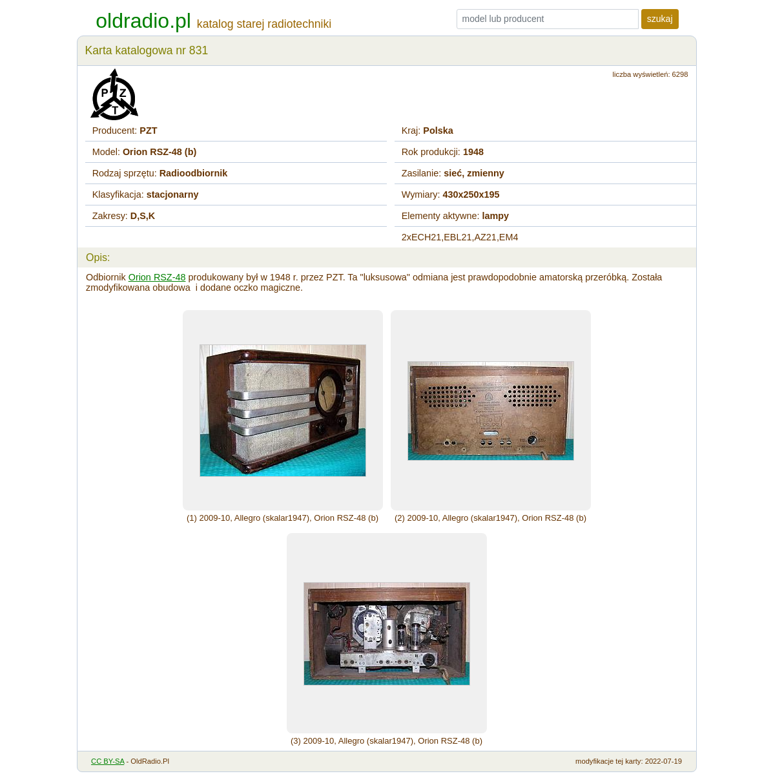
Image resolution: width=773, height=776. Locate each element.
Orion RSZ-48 (157, 277)
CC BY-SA (107, 761)
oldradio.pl (143, 20)
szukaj (660, 19)
